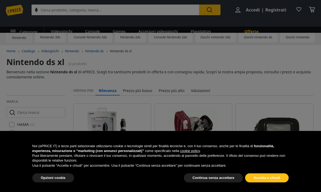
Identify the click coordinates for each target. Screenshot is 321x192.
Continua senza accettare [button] (213, 178)
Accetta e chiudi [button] (267, 178)
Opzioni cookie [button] (53, 178)
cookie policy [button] (190, 151)
